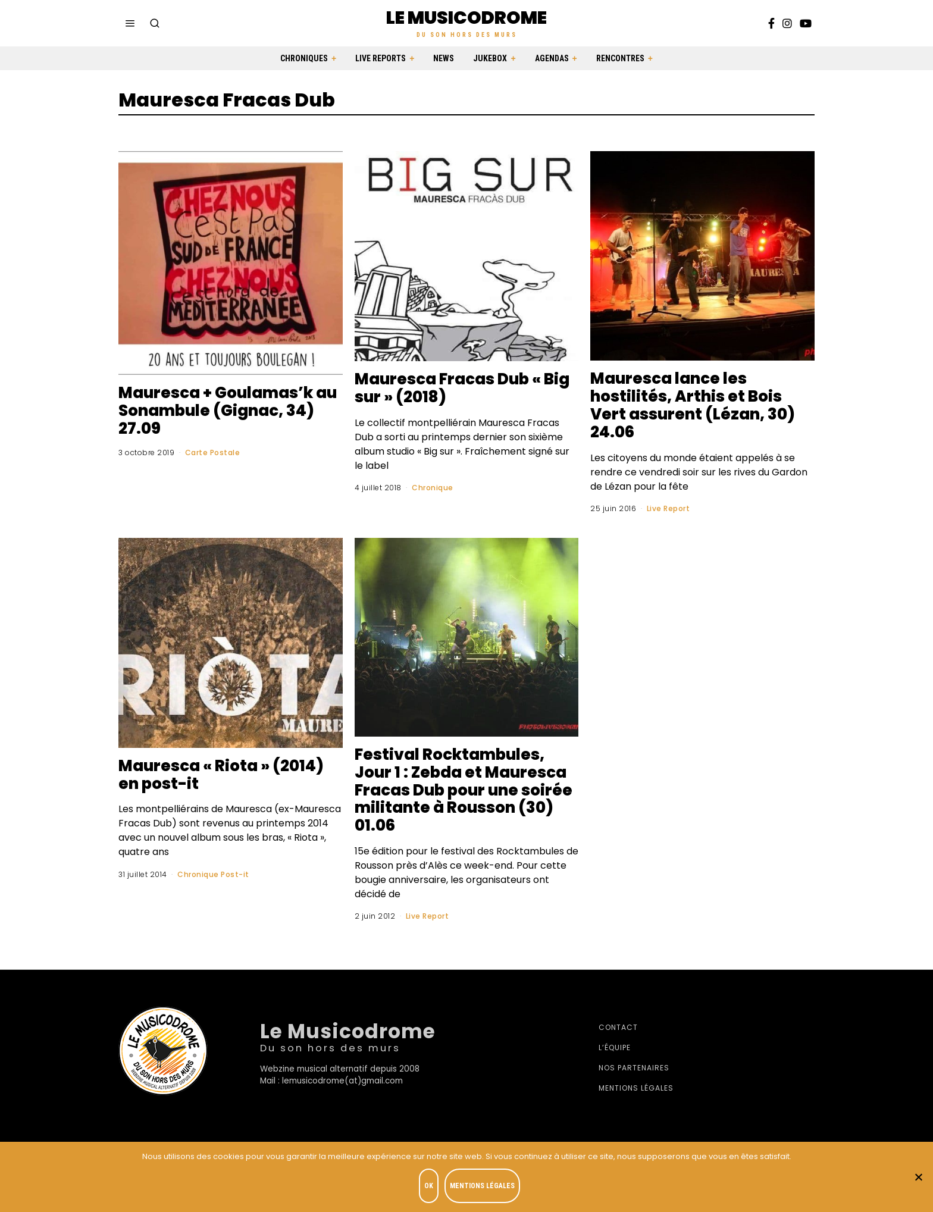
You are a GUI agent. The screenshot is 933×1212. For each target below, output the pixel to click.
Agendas (552, 58)
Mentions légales (636, 1088)
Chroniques (304, 58)
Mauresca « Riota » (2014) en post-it (221, 774)
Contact (618, 1027)
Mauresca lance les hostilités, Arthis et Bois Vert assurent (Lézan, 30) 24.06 (692, 405)
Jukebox (490, 58)
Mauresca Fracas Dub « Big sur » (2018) (462, 388)
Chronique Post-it (213, 874)
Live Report (668, 508)
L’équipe (615, 1047)
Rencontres (620, 58)
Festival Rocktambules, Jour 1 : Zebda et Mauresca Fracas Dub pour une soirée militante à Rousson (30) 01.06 (463, 790)
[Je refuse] (918, 1177)
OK (428, 1186)
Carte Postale (212, 452)
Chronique (432, 488)
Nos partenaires (634, 1068)
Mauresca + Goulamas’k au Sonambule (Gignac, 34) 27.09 (227, 410)
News (443, 58)
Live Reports (380, 58)
